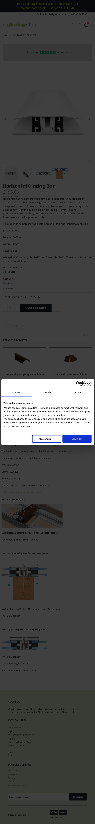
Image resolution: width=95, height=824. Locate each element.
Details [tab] (47, 392)
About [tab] (78, 392)
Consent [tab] (16, 392)
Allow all (77, 439)
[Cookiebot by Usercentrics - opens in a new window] (78, 383)
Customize (47, 439)
